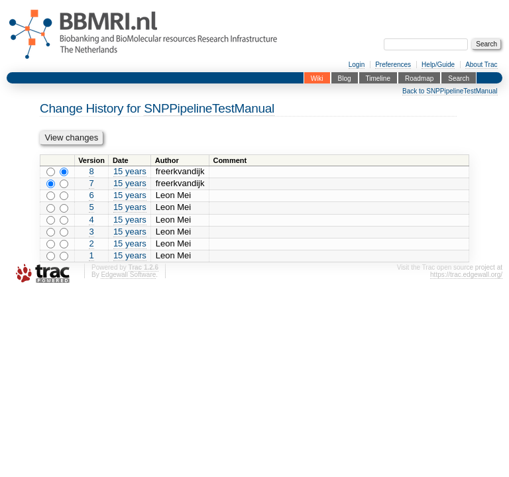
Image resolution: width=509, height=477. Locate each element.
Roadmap (419, 77)
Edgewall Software (128, 274)
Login (357, 64)
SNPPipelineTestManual (209, 108)
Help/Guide (438, 64)
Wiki (317, 77)
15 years (129, 171)
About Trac (481, 64)
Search (458, 77)
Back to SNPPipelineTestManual (449, 91)
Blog (344, 77)
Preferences (393, 64)
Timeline (378, 77)
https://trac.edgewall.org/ (466, 274)
